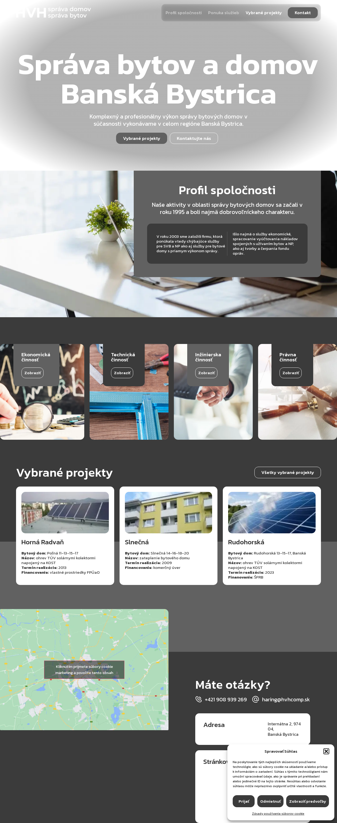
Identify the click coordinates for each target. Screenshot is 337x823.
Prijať (244, 801)
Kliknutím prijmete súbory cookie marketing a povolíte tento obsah (84, 670)
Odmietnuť (270, 801)
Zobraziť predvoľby (307, 801)
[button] (326, 751)
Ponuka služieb (223, 12)
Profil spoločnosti (184, 12)
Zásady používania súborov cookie (278, 813)
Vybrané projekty (264, 12)
